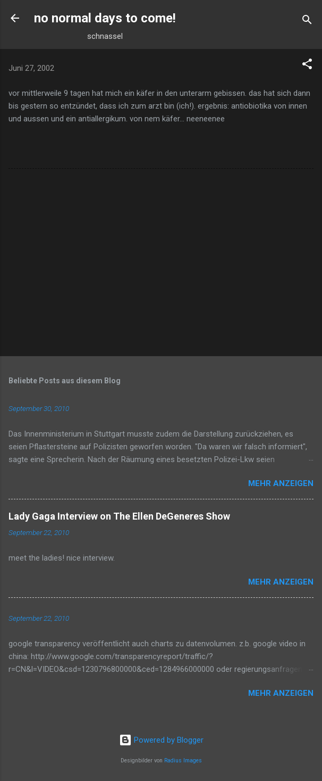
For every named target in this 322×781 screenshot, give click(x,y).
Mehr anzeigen (280, 483)
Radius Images (183, 760)
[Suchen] (307, 21)
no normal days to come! (105, 18)
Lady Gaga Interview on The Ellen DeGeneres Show (119, 516)
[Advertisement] (161, 264)
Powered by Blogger (161, 740)
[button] (307, 65)
